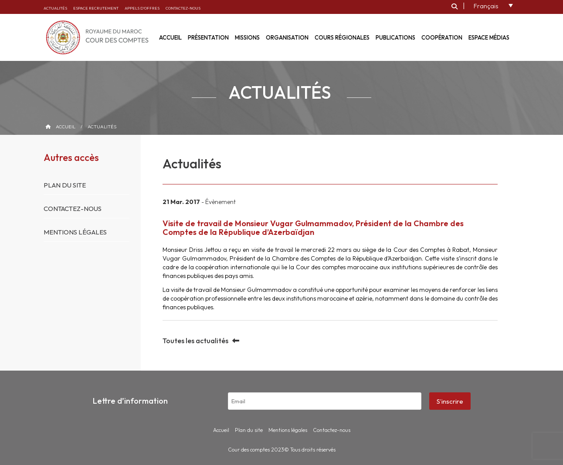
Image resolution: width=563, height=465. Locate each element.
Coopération (441, 37)
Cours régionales (342, 37)
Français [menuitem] (486, 6)
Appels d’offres (142, 8)
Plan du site (65, 185)
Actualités (55, 8)
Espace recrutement (96, 8)
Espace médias (488, 37)
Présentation (208, 37)
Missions (247, 37)
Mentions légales (75, 232)
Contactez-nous (183, 8)
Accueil (65, 127)
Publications (395, 37)
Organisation (287, 37)
